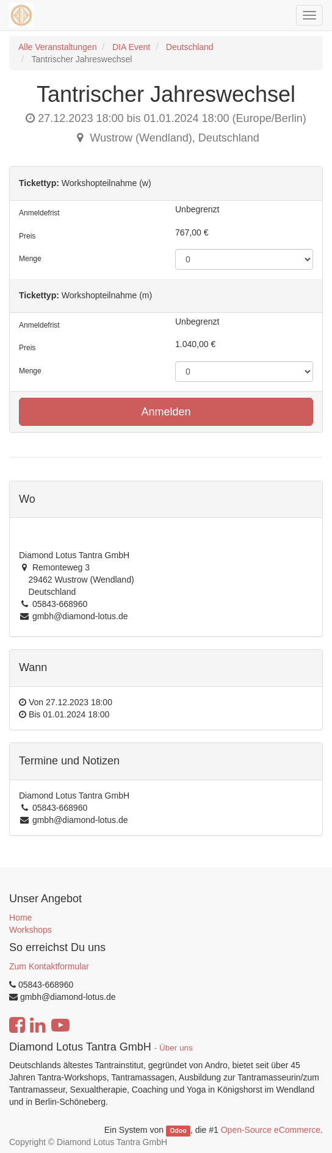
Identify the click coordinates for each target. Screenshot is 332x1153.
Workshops (30, 930)
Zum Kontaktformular (49, 966)
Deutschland (190, 47)
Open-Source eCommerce (270, 1130)
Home (20, 917)
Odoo (178, 1130)
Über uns (176, 1047)
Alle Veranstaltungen (57, 47)
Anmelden (165, 412)
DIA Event (131, 47)
